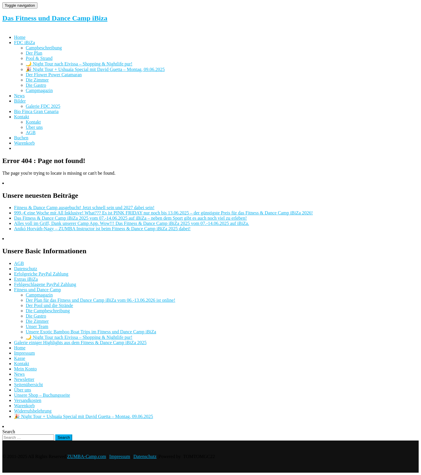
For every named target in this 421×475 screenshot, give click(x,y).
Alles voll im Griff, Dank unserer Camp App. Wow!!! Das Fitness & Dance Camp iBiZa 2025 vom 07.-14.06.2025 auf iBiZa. (131, 223)
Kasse (19, 358)
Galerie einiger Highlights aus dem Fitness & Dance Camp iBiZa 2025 (80, 342)
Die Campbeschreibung (48, 310)
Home (19, 37)
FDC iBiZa (24, 42)
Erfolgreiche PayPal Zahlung (41, 273)
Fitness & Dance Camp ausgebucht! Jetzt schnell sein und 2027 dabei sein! (84, 207)
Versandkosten (27, 400)
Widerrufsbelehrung (32, 410)
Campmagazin (39, 90)
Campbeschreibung (44, 47)
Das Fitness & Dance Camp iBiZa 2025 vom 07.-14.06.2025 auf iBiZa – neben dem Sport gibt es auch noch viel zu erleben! (130, 218)
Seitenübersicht (28, 384)
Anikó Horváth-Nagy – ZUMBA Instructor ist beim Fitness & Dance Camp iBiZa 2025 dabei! (102, 228)
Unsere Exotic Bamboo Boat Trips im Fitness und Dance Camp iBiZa (91, 331)
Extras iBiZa (26, 279)
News (19, 95)
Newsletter (24, 379)
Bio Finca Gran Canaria (36, 111)
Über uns (34, 127)
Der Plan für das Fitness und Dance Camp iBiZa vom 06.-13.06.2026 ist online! (100, 300)
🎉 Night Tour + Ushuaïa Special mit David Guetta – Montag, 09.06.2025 (95, 69)
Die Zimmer (37, 79)
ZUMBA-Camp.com (86, 456)
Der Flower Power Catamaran (54, 74)
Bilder (20, 100)
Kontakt (21, 116)
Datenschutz (25, 268)
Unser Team (37, 326)
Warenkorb (24, 143)
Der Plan (34, 53)
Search (8, 431)
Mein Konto (25, 368)
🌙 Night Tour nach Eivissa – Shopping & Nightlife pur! (79, 63)
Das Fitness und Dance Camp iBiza (54, 18)
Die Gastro (36, 85)
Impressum (24, 353)
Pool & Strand (39, 58)
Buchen (21, 137)
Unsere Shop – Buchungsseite (42, 395)
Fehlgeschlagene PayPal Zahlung (45, 284)
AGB (31, 132)
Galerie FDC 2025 (43, 106)
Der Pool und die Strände (49, 305)
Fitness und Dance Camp (37, 289)
